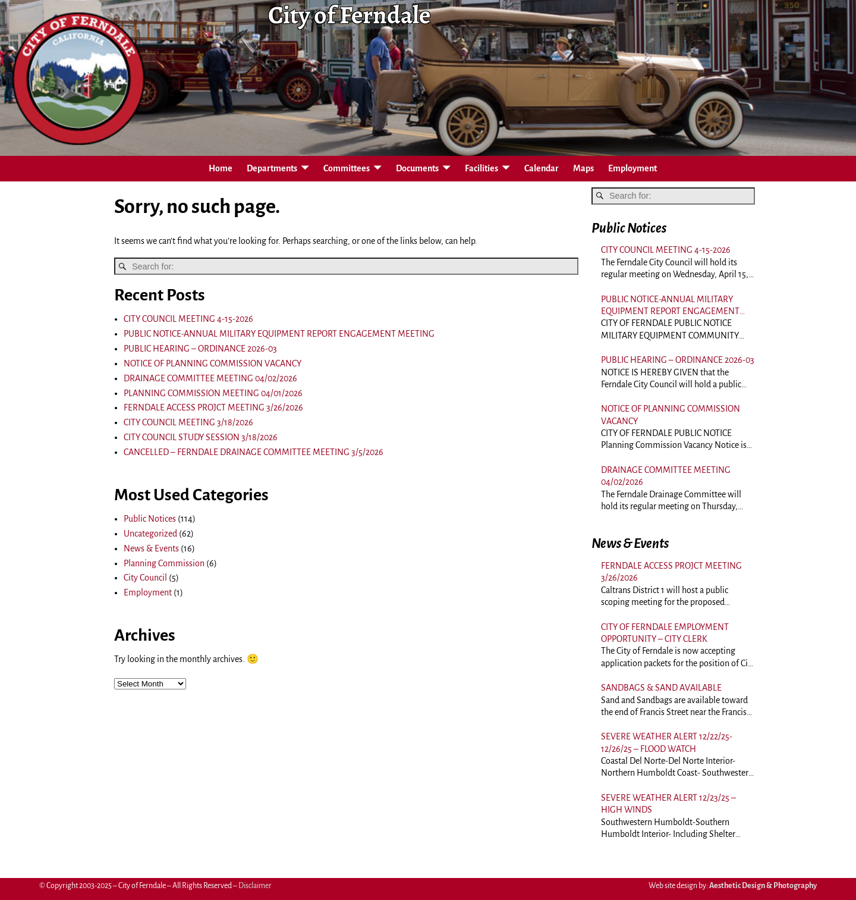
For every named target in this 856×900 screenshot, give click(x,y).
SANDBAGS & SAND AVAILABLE (661, 687)
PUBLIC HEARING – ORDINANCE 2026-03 (200, 348)
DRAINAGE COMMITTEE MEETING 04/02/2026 (210, 378)
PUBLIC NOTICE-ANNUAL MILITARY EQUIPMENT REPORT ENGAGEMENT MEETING (279, 333)
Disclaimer (255, 886)
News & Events (151, 548)
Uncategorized (150, 533)
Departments (272, 168)
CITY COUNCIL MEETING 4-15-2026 (188, 319)
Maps (583, 168)
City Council (145, 577)
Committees (346, 168)
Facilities (481, 168)
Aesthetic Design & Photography (763, 886)
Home (220, 168)
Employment (632, 168)
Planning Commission (164, 563)
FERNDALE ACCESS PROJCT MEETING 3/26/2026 (213, 407)
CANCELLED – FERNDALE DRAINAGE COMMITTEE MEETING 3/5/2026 (253, 452)
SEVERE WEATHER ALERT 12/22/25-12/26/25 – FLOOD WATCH (666, 742)
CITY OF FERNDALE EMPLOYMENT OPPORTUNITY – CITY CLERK (665, 633)
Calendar (541, 168)
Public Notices (150, 518)
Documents (417, 168)
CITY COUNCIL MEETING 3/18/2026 (188, 422)
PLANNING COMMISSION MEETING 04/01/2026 (213, 393)
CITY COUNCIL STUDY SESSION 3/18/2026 (201, 437)
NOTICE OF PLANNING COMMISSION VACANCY (212, 363)
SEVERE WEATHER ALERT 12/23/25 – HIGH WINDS (668, 803)
